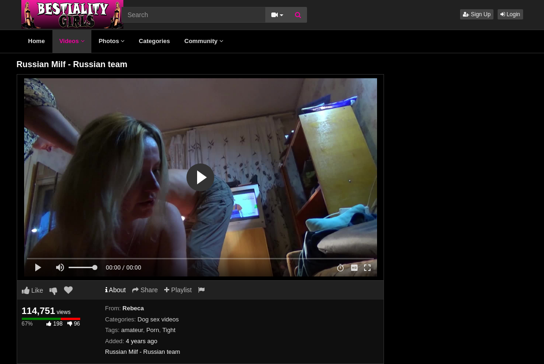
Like (33, 290)
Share (145, 290)
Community (204, 41)
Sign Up (477, 14)
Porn (152, 329)
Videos (71, 41)
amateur (132, 329)
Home (36, 41)
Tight (168, 329)
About (115, 290)
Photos (112, 41)
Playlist (178, 290)
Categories (154, 41)
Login (510, 14)
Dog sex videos (158, 319)
